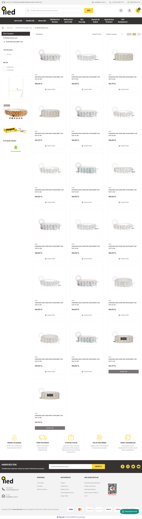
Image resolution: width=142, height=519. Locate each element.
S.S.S (85, 496)
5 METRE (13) (10, 67)
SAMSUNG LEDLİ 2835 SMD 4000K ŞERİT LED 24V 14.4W (49, 247)
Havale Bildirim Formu (67, 492)
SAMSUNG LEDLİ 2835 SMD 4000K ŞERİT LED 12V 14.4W (49, 134)
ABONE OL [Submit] (98, 466)
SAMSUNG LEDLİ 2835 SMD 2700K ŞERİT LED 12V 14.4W (122, 191)
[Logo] (8, 11)
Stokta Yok (123, 371)
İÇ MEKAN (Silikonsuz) (41, 28)
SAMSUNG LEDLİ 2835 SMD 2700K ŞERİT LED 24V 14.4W (86, 134)
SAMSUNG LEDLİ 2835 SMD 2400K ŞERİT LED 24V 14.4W (49, 78)
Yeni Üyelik (40, 483)
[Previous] (4, 113)
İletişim (63, 483)
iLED (36, 75)
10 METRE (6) (10, 70)
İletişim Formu (65, 489)
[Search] (59, 10)
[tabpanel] (15, 112)
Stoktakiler (39, 34)
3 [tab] (14, 118)
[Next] (27, 113)
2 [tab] (12, 118)
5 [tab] (19, 118)
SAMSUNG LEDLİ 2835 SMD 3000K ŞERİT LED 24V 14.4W (86, 304)
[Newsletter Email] (77, 466)
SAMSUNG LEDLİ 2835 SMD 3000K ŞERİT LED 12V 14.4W (86, 247)
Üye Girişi (40, 486)
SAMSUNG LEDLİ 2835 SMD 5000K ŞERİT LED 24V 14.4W (122, 304)
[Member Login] (129, 10)
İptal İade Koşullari (90, 489)
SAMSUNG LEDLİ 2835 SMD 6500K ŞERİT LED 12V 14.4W (122, 78)
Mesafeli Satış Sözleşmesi (92, 483)
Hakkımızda (64, 486)
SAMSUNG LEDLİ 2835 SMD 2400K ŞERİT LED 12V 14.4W (86, 78)
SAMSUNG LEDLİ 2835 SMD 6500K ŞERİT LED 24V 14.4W (86, 191)
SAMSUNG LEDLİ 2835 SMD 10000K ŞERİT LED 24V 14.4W (122, 134)
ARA (88, 10)
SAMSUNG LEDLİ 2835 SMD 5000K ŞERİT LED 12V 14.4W (49, 360)
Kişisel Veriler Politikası (91, 492)
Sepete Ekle (50, 89)
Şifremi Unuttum (42, 489)
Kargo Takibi (64, 496)
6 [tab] (21, 118)
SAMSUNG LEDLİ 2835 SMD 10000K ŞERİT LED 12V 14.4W (49, 191)
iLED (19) (9, 54)
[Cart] (137, 10)
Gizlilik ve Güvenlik (89, 486)
